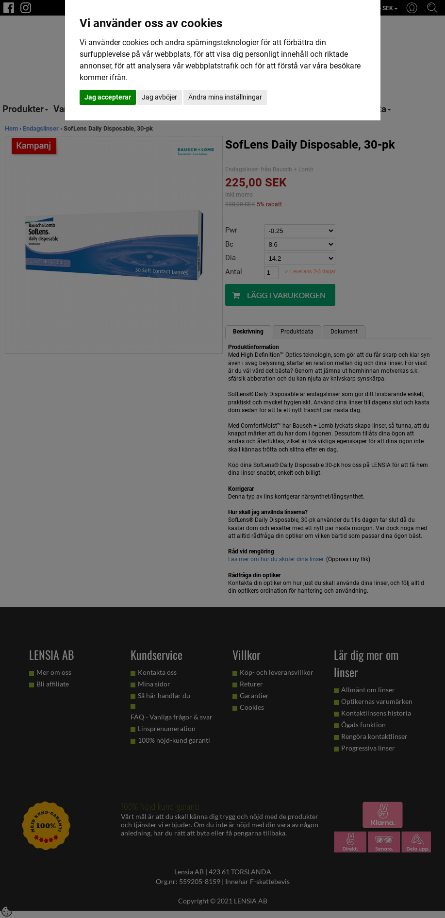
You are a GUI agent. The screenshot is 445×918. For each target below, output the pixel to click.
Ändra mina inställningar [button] (225, 97)
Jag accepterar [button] (107, 97)
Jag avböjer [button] (159, 97)
